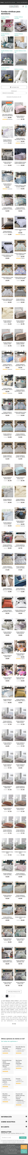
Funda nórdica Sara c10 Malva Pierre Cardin (20, 278)
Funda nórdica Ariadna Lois (20, 961)
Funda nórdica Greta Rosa (20, 722)
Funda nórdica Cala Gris (7, 852)
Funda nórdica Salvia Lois (7, 163)
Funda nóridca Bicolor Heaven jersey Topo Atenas (7, 589)
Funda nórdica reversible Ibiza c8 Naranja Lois (7, 611)
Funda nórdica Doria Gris (7, 656)
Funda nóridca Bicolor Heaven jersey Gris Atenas (7, 232)
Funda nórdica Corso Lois (20, 654)
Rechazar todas (24, 1151)
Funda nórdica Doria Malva (20, 633)
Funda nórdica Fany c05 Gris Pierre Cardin (7, 300)
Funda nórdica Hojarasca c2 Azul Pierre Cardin (20, 208)
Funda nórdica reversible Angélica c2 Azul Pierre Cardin (7, 184)
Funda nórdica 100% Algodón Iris (7, 256)
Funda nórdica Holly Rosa (20, 765)
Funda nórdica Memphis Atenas (20, 500)
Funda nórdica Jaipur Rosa (20, 743)
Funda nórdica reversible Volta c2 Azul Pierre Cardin (7, 413)
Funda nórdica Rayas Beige (7, 478)
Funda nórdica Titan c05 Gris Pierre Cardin (7, 874)
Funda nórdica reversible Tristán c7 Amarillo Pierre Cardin (7, 389)
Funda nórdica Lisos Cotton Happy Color (20, 545)
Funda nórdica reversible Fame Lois (7, 545)
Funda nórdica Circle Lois (7, 983)
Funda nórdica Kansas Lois (7, 939)
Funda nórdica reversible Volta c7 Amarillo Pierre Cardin (20, 390)
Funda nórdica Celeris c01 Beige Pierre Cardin (20, 896)
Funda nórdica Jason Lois (7, 678)
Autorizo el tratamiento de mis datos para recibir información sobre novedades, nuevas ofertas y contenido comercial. (14, 1143)
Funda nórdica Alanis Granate (20, 831)
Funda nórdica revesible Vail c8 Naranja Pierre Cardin (20, 365)
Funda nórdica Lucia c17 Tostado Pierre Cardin (7, 567)
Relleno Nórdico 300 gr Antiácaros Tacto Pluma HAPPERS (7, 115)
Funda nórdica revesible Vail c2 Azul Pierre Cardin (7, 365)
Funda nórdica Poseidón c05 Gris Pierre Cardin (20, 434)
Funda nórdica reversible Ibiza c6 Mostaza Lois (20, 700)
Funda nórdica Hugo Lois (20, 983)
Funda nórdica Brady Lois (20, 939)
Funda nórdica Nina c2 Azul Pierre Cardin (20, 186)
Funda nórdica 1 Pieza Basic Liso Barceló (7, 961)
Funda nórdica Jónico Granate (7, 831)
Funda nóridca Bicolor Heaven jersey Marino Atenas (20, 589)
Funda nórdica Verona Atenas (7, 140)
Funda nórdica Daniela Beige (20, 343)
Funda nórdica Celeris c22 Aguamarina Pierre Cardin (7, 896)
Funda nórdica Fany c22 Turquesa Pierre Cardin (20, 254)
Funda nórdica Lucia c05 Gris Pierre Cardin (20, 567)
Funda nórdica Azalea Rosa (20, 809)
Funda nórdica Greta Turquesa (7, 722)
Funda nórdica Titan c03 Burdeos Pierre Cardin (20, 874)
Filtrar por (14, 87)
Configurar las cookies (12, 1152)
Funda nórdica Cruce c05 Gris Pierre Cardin (20, 300)
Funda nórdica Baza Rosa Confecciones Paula (20, 163)
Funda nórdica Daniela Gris (7, 343)
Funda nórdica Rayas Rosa (20, 117)
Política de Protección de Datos (19, 1143)
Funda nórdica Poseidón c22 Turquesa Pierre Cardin (7, 434)
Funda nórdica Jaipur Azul (7, 743)
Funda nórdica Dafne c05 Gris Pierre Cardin (7, 456)
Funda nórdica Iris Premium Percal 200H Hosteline (20, 611)
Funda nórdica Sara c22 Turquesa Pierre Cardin (7, 278)
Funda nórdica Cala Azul (20, 852)
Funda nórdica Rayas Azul (20, 478)
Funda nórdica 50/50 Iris (20, 230)
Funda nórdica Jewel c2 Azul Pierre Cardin (7, 700)
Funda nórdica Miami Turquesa (20, 787)
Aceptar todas (24, 1147)
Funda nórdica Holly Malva (7, 765)
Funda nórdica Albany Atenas (7, 500)
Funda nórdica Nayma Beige (20, 321)
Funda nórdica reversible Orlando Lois (20, 522)
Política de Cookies (13, 1149)
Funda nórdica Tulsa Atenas (7, 523)
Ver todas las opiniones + (9, 1041)
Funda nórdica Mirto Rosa (7, 809)
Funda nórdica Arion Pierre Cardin (7, 918)
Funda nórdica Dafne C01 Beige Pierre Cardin (20, 456)
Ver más (14, 1023)
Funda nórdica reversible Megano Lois (20, 139)
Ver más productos (14, 991)
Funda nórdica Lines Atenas (7, 321)
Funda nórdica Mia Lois (20, 918)
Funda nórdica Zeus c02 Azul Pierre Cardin (20, 413)
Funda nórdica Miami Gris (7, 787)
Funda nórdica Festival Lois (20, 678)
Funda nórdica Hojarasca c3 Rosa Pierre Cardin (7, 208)
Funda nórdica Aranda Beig (7, 633)
